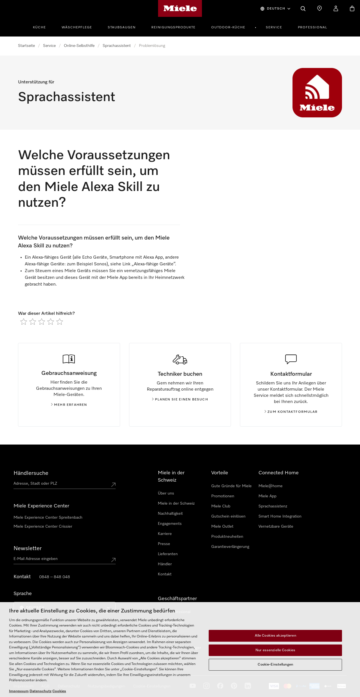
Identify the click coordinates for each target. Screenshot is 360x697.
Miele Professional (174, 612)
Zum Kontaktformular (291, 412)
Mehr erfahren (69, 405)
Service (274, 27)
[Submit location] (113, 484)
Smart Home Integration (280, 516)
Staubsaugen (122, 27)
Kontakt (165, 574)
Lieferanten (168, 554)
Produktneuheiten (227, 537)
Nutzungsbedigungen (106, 686)
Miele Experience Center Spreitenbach (48, 518)
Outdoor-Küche (228, 27)
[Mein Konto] (335, 8)
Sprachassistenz (272, 506)
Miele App (267, 496)
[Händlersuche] (319, 8)
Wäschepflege (77, 27)
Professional (312, 27)
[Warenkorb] (352, 8)
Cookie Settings (147, 686)
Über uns (166, 493)
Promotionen (222, 496)
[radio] (23, 321)
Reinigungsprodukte (173, 27)
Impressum (23, 686)
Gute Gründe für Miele (231, 486)
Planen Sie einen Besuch (180, 399)
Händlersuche (31, 473)
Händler (165, 564)
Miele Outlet (222, 527)
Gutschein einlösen (228, 516)
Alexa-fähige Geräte (154, 264)
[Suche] (303, 8)
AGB (45, 686)
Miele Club (220, 506)
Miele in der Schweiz (176, 503)
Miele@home (270, 486)
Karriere (165, 534)
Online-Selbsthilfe (79, 46)
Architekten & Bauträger (179, 648)
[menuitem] (42, 27)
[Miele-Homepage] (180, 8)
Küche (39, 27)
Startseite (26, 46)
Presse (164, 544)
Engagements (170, 524)
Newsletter (28, 548)
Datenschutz (69, 686)
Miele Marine (169, 638)
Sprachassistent (117, 46)
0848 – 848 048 (54, 577)
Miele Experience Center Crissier (43, 527)
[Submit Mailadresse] (113, 560)
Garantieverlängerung (230, 547)
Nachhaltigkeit (170, 514)
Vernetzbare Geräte (275, 527)
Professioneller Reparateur (171, 625)
